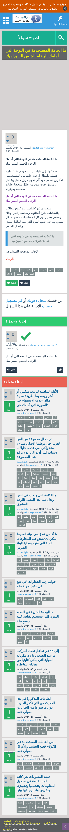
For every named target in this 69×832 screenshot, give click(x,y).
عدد (19, 685)
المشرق (21, 525)
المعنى (42, 521)
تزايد (20, 486)
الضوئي (21, 573)
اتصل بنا (7, 821)
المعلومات (30, 803)
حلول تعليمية (22, 461)
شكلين (48, 417)
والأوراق (38, 768)
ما (8, 270)
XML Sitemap (50, 823)
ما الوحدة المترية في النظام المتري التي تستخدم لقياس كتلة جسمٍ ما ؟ (38, 616)
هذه (27, 486)
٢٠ (19, 478)
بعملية (42, 568)
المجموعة (37, 486)
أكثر (19, 422)
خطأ (43, 733)
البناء (51, 568)
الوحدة (26, 634)
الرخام (9, 274)
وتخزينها (32, 811)
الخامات (27, 763)
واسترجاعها (43, 811)
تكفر (33, 729)
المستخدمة (25, 270)
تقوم (35, 568)
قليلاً (56, 478)
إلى (48, 482)
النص (56, 517)
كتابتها (20, 689)
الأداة (20, 417)
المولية (37, 685)
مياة (47, 560)
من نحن (7, 826)
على (27, 521)
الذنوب (42, 729)
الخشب (28, 768)
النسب (28, 685)
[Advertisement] (34, 95)
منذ (53, 474)
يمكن (20, 564)
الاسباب (26, 482)
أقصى (25, 560)
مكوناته (27, 681)
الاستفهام (30, 426)
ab (52, 677)
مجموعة (35, 469)
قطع (20, 768)
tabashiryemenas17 (26, 413)
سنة (25, 478)
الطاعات (21, 725)
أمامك (58, 270)
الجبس (19, 274)
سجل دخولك (36, 300)
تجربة (28, 603)
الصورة (47, 426)
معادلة (35, 689)
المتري (21, 638)
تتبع (44, 599)
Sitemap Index (22, 821)
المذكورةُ (32, 725)
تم (19, 469)
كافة (46, 803)
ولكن (33, 478)
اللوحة (43, 270)
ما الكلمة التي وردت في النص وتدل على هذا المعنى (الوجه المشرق (36, 499)
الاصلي (46, 474)
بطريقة (39, 422)
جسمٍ (20, 642)
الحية (20, 568)
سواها (20, 733)
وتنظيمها (50, 807)
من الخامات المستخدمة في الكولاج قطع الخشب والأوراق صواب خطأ (36, 746)
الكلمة (26, 517)
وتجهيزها (21, 811)
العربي (20, 474)
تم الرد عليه (34, 345)
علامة (20, 426)
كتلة (55, 638)
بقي (40, 478)
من (44, 469)
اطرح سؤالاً (28, 37)
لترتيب (39, 417)
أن (27, 564)
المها (51, 469)
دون (50, 729)
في (35, 270)
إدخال (26, 469)
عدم (55, 482)
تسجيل (40, 807)
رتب (20, 599)
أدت (42, 482)
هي (28, 430)
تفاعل (26, 677)
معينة (47, 422)
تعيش (34, 564)
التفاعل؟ (45, 689)
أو (55, 417)
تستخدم (37, 638)
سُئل (33, 148)
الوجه (51, 521)
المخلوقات (50, 564)
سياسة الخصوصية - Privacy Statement (22, 823)
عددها (48, 478)
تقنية (20, 803)
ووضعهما (28, 422)
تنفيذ (20, 603)
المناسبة (29, 417)
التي (51, 270)
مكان (55, 422)
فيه (41, 564)
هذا (34, 521)
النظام (50, 634)
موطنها (36, 474)
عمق (34, 560)
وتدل (20, 521)
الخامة (14, 270)
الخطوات (29, 599)
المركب (44, 677)
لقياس (47, 638)
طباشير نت (7, 829)
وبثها (53, 811)
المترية (35, 634)
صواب (35, 733)
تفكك (35, 677)
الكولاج (56, 763)
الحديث (55, 725)
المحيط (56, 560)
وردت (41, 517)
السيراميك (29, 274)
